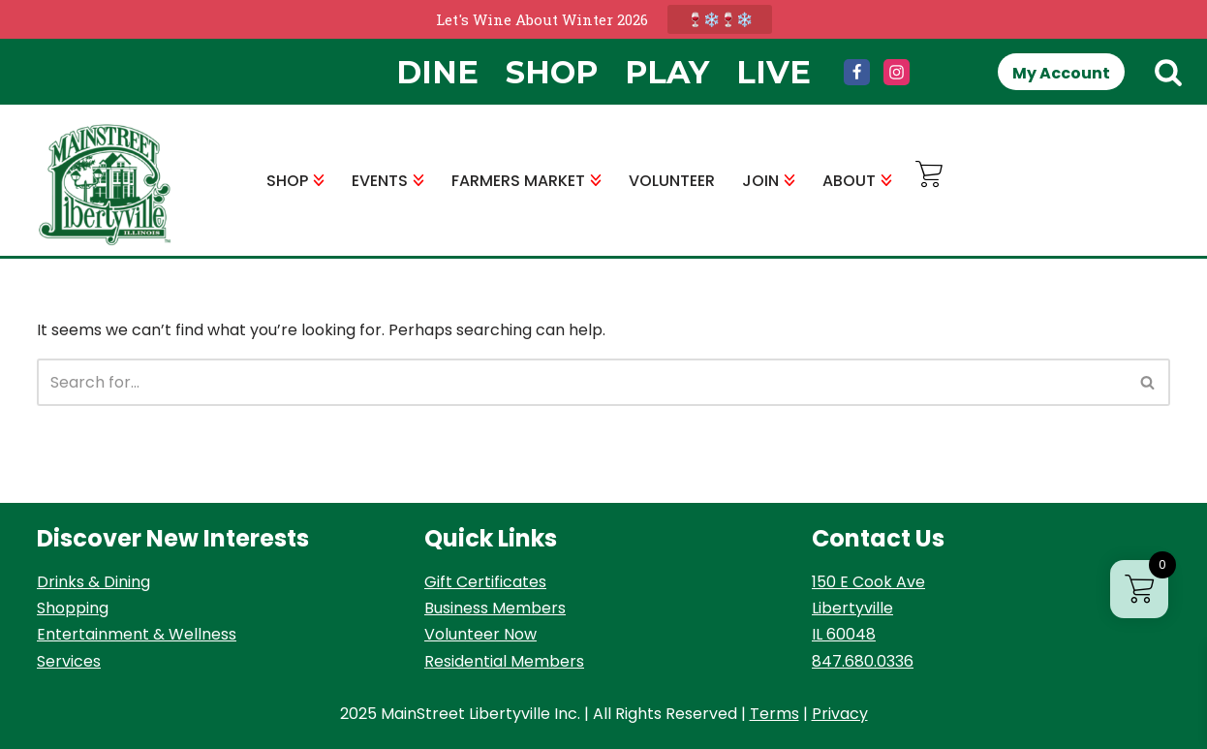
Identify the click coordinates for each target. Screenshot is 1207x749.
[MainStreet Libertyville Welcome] (104, 185)
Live (773, 72)
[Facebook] (857, 72)
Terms (774, 713)
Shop (552, 72)
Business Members (495, 608)
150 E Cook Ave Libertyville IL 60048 (868, 608)
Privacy (840, 713)
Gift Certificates (485, 582)
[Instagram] (896, 72)
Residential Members (504, 661)
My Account (1061, 73)
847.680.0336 (862, 661)
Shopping (72, 608)
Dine (437, 72)
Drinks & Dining (93, 582)
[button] (319, 180)
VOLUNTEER (672, 181)
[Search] (1168, 71)
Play (667, 72)
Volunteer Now (480, 634)
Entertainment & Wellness (136, 634)
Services (69, 661)
